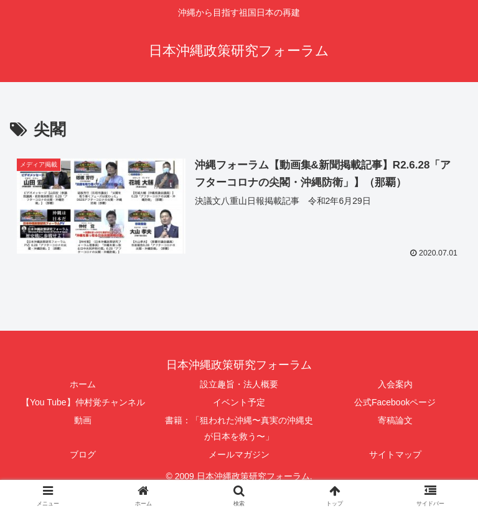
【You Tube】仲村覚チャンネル (83, 402)
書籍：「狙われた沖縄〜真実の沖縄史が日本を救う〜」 (239, 428)
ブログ (83, 454)
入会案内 (395, 384)
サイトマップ (395, 454)
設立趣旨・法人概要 (239, 384)
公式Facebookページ (395, 402)
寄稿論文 (395, 421)
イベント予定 (239, 402)
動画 (82, 421)
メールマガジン (239, 454)
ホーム (83, 384)
